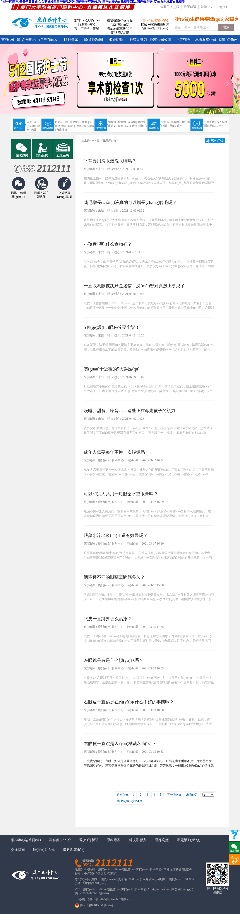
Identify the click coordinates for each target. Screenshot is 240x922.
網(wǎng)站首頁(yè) (26, 840)
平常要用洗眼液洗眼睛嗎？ (110, 160)
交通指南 (18, 850)
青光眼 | (74, 122)
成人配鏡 (222, 122)
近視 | (30, 122)
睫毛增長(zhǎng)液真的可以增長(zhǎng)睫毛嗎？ (130, 202)
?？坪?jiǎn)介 (49, 39)
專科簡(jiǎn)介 (60, 840)
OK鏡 (220, 125)
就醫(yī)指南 (228, 39)
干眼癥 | (84, 122)
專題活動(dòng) (188, 840)
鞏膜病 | (122, 122)
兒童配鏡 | (210, 122)
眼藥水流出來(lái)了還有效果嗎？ (116, 535)
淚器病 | (132, 122)
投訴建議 (190, 6)
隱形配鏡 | (210, 125)
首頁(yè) (7, 39)
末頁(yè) (191, 794)
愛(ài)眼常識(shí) (106, 140)
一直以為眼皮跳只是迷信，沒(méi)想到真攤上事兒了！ (136, 285)
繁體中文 (207, 6)
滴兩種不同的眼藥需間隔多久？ (114, 577)
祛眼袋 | (165, 122)
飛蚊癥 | (112, 122)
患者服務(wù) (205, 39)
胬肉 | (121, 125)
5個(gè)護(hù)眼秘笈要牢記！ (112, 327)
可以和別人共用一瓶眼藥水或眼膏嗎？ (121, 493)
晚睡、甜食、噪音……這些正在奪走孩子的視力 (129, 410)
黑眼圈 (175, 122)
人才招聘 (183, 39)
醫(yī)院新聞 (93, 39)
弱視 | (71, 125)
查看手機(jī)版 (169, 6)
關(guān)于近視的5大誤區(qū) (112, 369)
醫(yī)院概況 (26, 39)
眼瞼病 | (112, 125)
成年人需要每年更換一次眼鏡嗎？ (116, 452)
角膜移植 (62, 129)
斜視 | (64, 125)
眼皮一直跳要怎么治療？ (108, 618)
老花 (33, 129)
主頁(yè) (89, 140)
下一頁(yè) (174, 794)
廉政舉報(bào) (73, 850)
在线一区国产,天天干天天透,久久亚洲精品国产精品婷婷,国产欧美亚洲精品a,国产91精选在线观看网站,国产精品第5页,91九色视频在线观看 (92, 1)
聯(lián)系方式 (44, 850)
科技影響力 (138, 39)
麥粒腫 (142, 122)
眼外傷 (143, 125)
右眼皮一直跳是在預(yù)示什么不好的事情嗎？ (129, 702)
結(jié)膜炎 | (132, 125)
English (222, 6)
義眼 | (166, 125)
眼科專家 (71, 39)
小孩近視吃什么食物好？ (108, 244)
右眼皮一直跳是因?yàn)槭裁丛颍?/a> (119, 743)
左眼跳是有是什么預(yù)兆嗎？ (113, 660)
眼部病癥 (116, 39)
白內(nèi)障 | (62, 122)
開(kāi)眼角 (176, 125)
